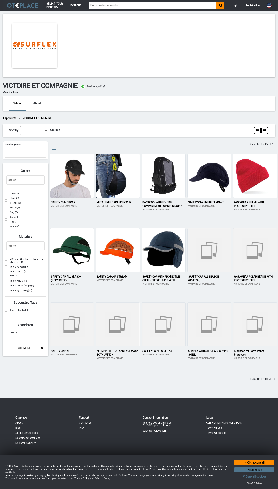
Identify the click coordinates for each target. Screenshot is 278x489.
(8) (13, 202)
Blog (18, 427)
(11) (24, 260)
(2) (16, 271)
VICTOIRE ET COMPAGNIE (37, 118)
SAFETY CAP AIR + (61, 351)
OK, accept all (254, 462)
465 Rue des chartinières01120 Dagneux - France (157, 424)
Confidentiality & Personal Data (224, 422)
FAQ (81, 427)
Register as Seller (25, 443)
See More (24, 348)
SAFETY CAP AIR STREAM (112, 276)
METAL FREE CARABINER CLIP (114, 202)
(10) (12, 193)
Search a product (13, 144)
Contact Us (85, 422)
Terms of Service (216, 432)
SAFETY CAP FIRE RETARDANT (206, 202)
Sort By (13, 130)
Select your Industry (54, 5)
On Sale (55, 130)
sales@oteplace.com (155, 430)
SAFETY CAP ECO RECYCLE (158, 351)
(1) (16, 281)
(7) (12, 207)
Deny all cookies (254, 476)
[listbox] (33, 130)
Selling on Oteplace (26, 432)
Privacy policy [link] (254, 482)
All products (9, 118)
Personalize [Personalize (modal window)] (254, 470)
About (19, 422)
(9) (12, 198)
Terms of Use (214, 427)
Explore (75, 5)
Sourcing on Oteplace (27, 437)
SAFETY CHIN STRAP (63, 202)
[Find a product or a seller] (152, 5)
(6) (11, 212)
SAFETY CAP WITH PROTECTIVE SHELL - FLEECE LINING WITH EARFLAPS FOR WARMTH (161, 280)
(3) (12, 217)
